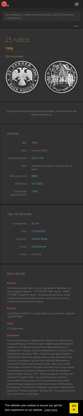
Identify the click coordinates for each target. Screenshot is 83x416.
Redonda (36, 254)
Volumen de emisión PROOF (18, 193)
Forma (23, 254)
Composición (20, 223)
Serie (24, 150)
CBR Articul (21, 183)
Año (24, 142)
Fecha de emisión (17, 158)
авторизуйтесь (64, 111)
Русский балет (40, 150)
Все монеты (67, 14)
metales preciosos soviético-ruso (40, 14)
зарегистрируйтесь (41, 114)
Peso (24, 231)
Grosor (23, 246)
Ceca (24, 166)
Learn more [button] (50, 409)
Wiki (76, 26)
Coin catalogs (12, 14)
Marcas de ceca (18, 176)
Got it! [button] (74, 407)
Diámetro (22, 239)
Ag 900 (35, 223)
